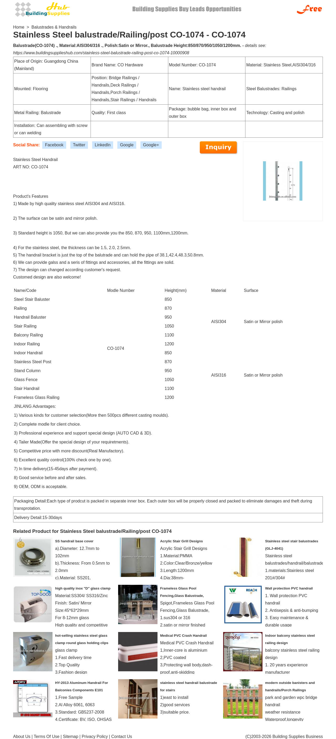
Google (127, 145)
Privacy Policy (95, 736)
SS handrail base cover (74, 541)
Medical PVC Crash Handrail (183, 636)
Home (18, 27)
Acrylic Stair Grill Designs (181, 541)
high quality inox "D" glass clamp (83, 588)
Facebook (54, 145)
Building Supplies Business (297, 736)
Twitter (79, 145)
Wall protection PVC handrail (289, 588)
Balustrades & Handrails (54, 27)
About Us (21, 736)
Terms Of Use (47, 736)
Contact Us (121, 736)
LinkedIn (103, 145)
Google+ (151, 145)
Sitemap (70, 736)
